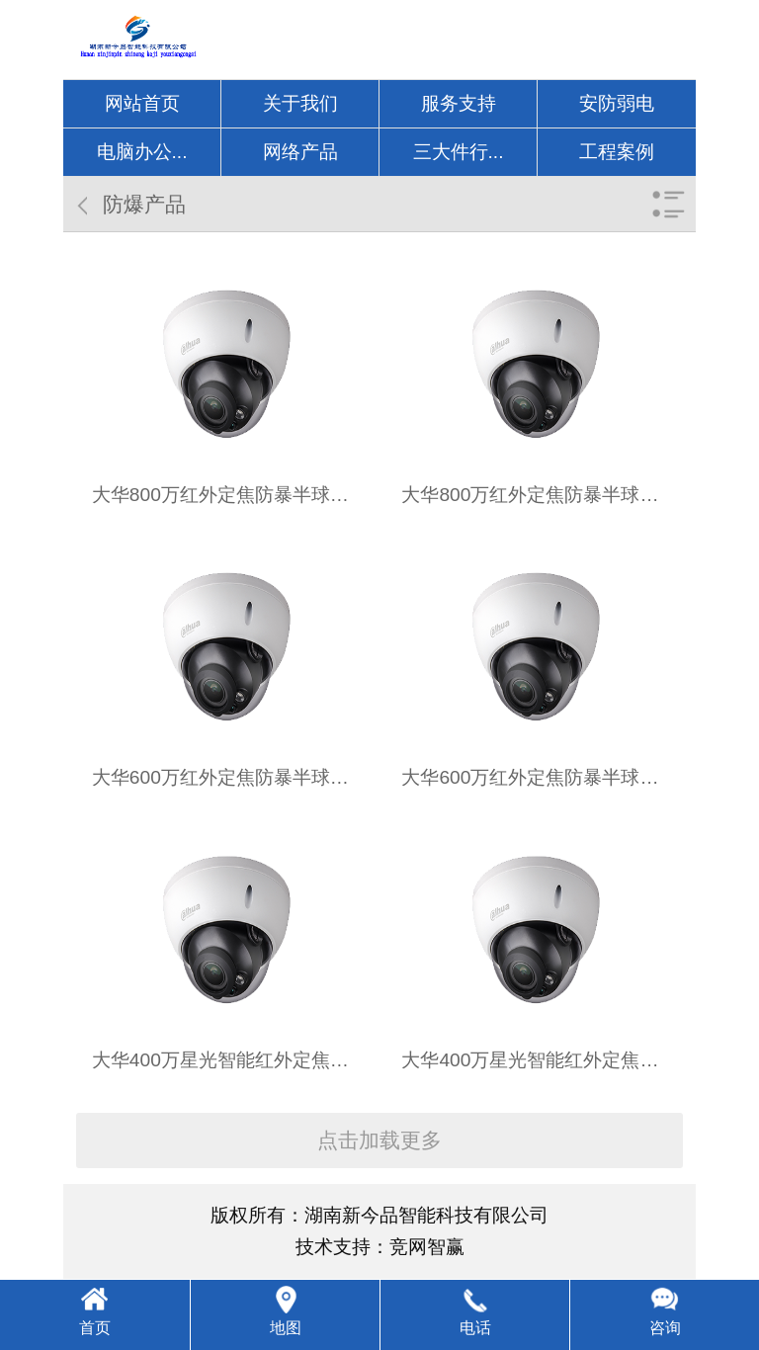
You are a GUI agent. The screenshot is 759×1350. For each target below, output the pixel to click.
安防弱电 (616, 103)
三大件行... (458, 151)
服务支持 (458, 103)
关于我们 (300, 103)
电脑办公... (142, 151)
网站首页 (142, 103)
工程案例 (616, 151)
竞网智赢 (426, 1246)
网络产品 (300, 151)
